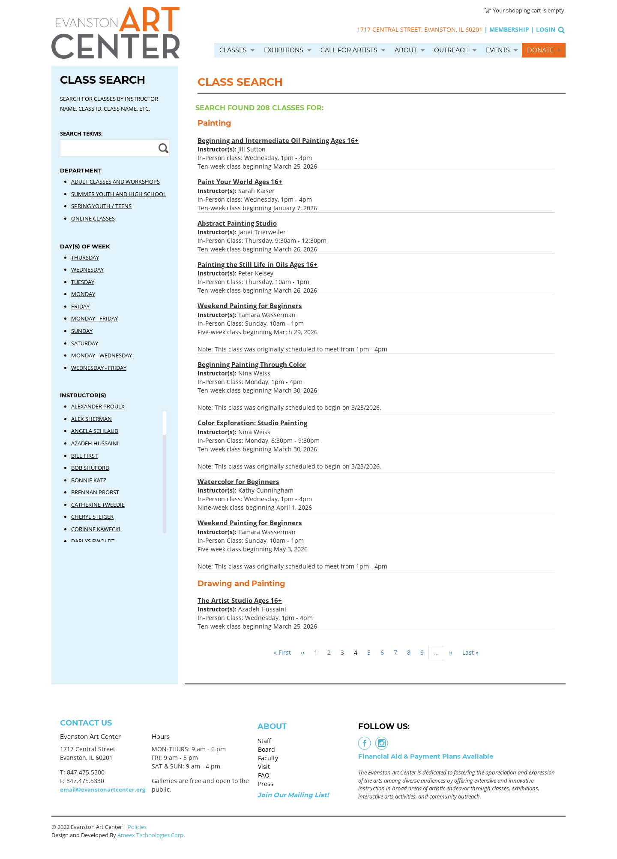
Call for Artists (348, 50)
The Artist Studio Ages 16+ (240, 600)
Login (545, 29)
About (406, 50)
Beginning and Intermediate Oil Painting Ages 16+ (278, 140)
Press (265, 784)
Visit (264, 766)
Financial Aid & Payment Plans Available (425, 756)
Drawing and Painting (241, 583)
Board (266, 749)
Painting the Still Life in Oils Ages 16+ (257, 264)
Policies (137, 827)
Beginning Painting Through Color (252, 364)
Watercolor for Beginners (238, 481)
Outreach (451, 50)
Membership (509, 29)
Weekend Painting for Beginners (250, 305)
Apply (162, 148)
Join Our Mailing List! (293, 795)
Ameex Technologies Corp (150, 835)
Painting (214, 123)
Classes (233, 50)
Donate (540, 50)
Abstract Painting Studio (237, 223)
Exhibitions (283, 50)
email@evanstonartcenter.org (102, 789)
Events (498, 50)
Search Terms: (81, 133)
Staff (264, 741)
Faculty (268, 758)
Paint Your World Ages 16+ (240, 181)
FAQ (264, 775)
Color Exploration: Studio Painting (252, 422)
